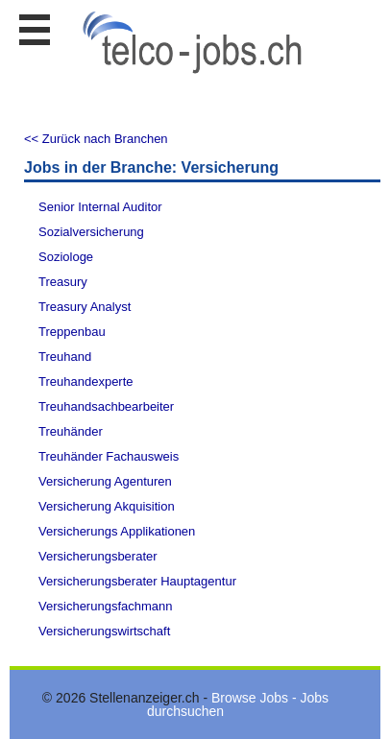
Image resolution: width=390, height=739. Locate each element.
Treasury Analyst (84, 306)
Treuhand (64, 356)
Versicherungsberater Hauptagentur (137, 581)
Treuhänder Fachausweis (108, 456)
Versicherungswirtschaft (104, 631)
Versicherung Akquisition (106, 506)
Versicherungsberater (98, 556)
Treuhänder (70, 431)
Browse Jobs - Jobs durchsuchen (238, 704)
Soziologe (65, 257)
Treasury (62, 281)
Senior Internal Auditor (100, 207)
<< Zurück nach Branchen (96, 138)
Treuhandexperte (86, 381)
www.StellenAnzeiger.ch (197, 42)
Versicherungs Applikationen (116, 531)
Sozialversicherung (91, 232)
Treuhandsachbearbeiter (106, 406)
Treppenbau (72, 331)
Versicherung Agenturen (105, 481)
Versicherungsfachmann (105, 606)
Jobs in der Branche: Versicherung (151, 167)
